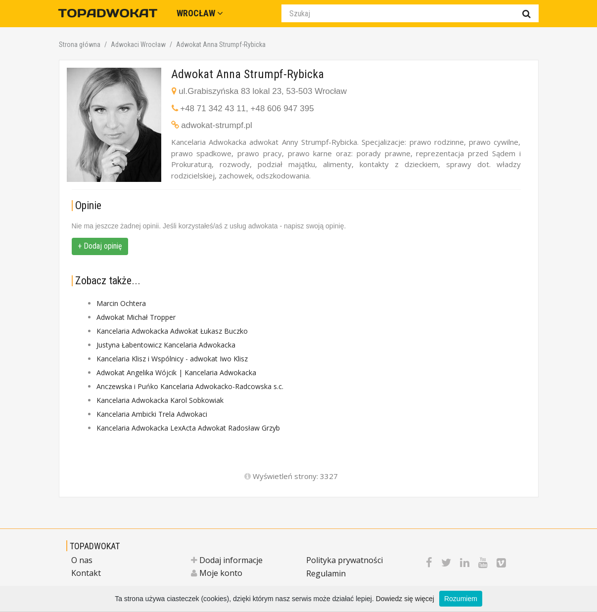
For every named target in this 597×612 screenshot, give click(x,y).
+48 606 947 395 (282, 108)
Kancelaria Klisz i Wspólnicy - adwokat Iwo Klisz (172, 358)
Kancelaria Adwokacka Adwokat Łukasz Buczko (172, 331)
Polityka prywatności (344, 560)
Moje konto (216, 573)
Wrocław (200, 13)
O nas (81, 560)
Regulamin (326, 573)
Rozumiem (460, 599)
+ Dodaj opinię (100, 246)
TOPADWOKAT (95, 546)
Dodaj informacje (227, 560)
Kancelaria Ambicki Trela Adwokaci (151, 414)
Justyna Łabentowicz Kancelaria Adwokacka (165, 345)
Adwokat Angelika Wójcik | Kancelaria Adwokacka (176, 372)
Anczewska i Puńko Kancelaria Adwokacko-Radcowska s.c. (189, 386)
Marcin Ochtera (121, 303)
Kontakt (86, 573)
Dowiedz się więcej (405, 599)
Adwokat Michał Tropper (136, 317)
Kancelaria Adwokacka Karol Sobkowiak (160, 400)
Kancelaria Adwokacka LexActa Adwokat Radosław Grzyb (188, 428)
